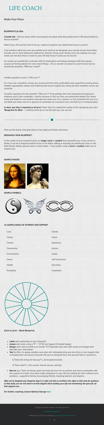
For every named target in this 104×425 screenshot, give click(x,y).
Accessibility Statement (52, 411)
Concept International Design (65, 415)
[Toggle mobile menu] (98, 4)
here (49, 391)
